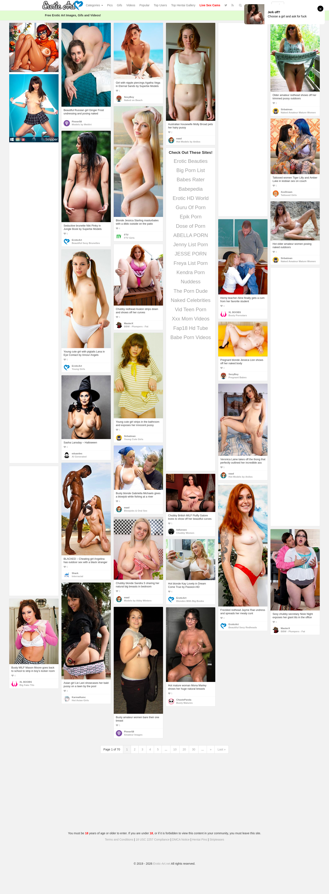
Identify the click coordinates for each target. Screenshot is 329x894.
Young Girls (78, 369)
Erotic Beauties (191, 161)
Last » (222, 749)
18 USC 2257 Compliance (153, 839)
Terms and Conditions (119, 839)
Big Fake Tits (27, 685)
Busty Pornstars (237, 315)
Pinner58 (77, 121)
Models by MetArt (81, 124)
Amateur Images (133, 734)
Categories (94, 5)
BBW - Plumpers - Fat (136, 326)
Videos (130, 5)
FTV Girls (129, 238)
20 (184, 749)
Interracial (77, 576)
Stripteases (216, 839)
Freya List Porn (191, 263)
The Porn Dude (191, 291)
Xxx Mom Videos (191, 318)
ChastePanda (183, 699)
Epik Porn (190, 216)
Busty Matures (184, 703)
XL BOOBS (234, 312)
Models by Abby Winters (137, 600)
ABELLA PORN (190, 235)
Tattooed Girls (289, 195)
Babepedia (191, 189)
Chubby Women (185, 533)
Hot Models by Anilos (188, 141)
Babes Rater (191, 179)
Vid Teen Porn (190, 309)
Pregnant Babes (237, 377)
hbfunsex (181, 530)
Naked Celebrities (190, 300)
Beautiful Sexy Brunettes (86, 243)
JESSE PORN (190, 254)
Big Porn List (190, 170)
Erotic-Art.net (161, 863)
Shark (75, 573)
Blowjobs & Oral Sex (135, 510)
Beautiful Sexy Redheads (242, 627)
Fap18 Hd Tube (190, 328)
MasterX (128, 323)
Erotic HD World (191, 198)
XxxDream (286, 192)
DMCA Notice (181, 839)
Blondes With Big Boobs (190, 601)
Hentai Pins (199, 839)
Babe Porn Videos (190, 337)
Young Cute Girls (133, 439)
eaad (179, 138)
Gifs (119, 5)
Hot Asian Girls (80, 700)
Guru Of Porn (191, 207)
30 (193, 749)
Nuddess (191, 281)
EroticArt (77, 240)
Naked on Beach (133, 100)
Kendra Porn (190, 272)
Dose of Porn (190, 226)
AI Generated (79, 456)
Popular (145, 5)
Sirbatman (286, 109)
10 (175, 749)
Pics (110, 5)
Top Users (160, 5)
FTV (126, 234)
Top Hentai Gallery (183, 5)
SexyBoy (129, 97)
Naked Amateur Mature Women (298, 112)
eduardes (77, 453)
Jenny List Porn (190, 244)
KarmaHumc (79, 697)
